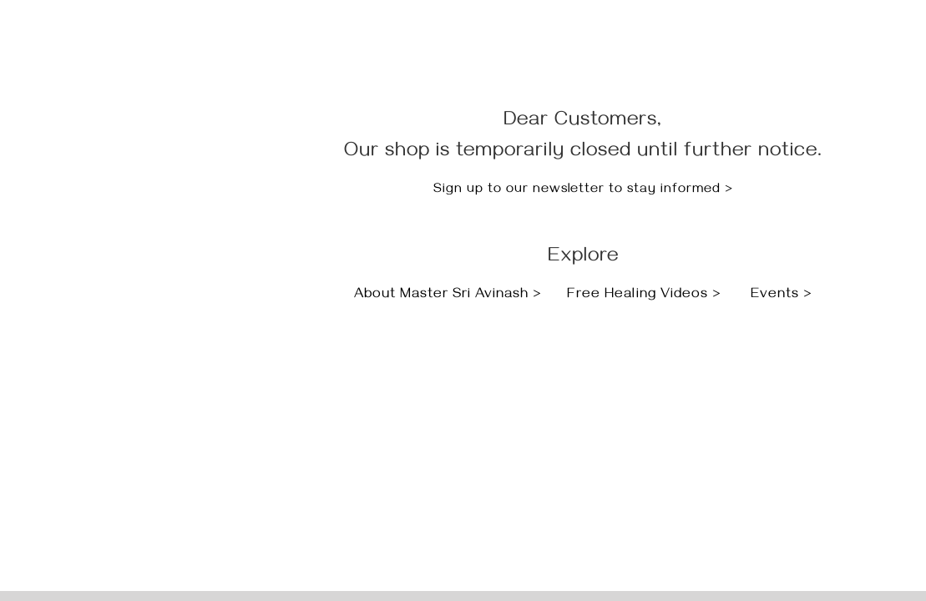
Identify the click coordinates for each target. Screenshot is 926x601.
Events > (781, 295)
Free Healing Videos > (644, 295)
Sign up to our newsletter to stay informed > (583, 190)
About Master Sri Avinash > (450, 295)
